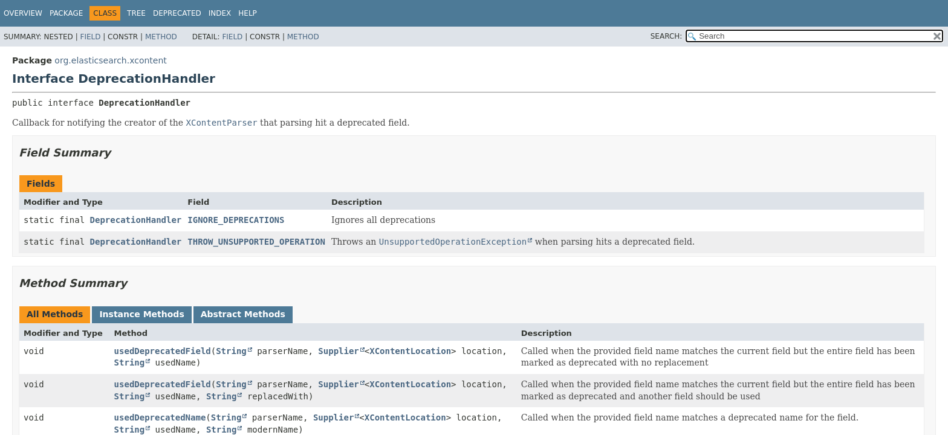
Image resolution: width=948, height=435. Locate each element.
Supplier (338, 351)
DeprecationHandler (136, 220)
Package (66, 13)
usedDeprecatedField (162, 351)
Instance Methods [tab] (141, 314)
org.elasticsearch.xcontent (110, 60)
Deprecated (177, 13)
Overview (23, 13)
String (231, 351)
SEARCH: (667, 36)
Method (161, 37)
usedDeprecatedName (160, 417)
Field (90, 37)
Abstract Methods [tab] (243, 314)
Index (220, 13)
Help (247, 13)
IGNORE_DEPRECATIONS (235, 220)
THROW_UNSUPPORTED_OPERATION (256, 241)
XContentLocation (410, 351)
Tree (136, 13)
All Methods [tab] (55, 314)
